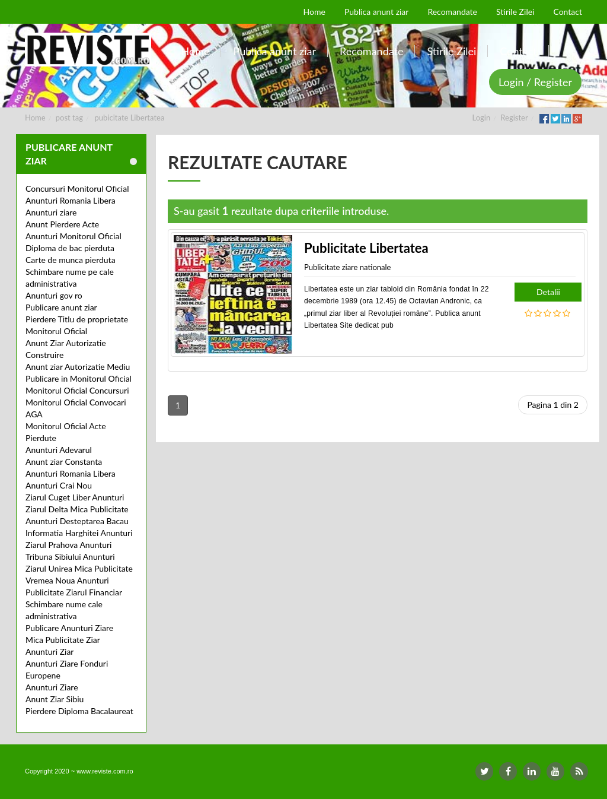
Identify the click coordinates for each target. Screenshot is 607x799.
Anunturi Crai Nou (58, 485)
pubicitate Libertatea (130, 117)
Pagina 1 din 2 (553, 405)
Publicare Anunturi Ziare (69, 628)
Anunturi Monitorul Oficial (73, 236)
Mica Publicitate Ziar (62, 640)
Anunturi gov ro (53, 295)
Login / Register (535, 81)
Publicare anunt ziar (61, 307)
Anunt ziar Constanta (63, 461)
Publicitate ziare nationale (347, 267)
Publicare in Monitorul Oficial (78, 378)
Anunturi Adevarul (58, 450)
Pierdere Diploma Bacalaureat (79, 711)
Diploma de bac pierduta (69, 248)
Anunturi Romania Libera (70, 200)
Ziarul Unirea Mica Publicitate (79, 568)
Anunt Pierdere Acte (62, 224)
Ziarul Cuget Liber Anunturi (74, 497)
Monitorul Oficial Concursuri (77, 390)
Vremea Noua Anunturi (67, 580)
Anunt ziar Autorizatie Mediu (77, 367)
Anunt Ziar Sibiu (54, 699)
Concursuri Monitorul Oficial (77, 188)
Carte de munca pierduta (70, 260)
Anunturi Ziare (51, 687)
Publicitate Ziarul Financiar (73, 592)
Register (514, 117)
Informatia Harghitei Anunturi (79, 533)
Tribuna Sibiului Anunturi (70, 556)
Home (35, 117)
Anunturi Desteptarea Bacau (77, 521)
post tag (69, 117)
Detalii (548, 292)
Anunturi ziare (51, 212)
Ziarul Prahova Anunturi (68, 545)
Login (481, 117)
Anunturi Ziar (49, 651)
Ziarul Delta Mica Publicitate (77, 509)
